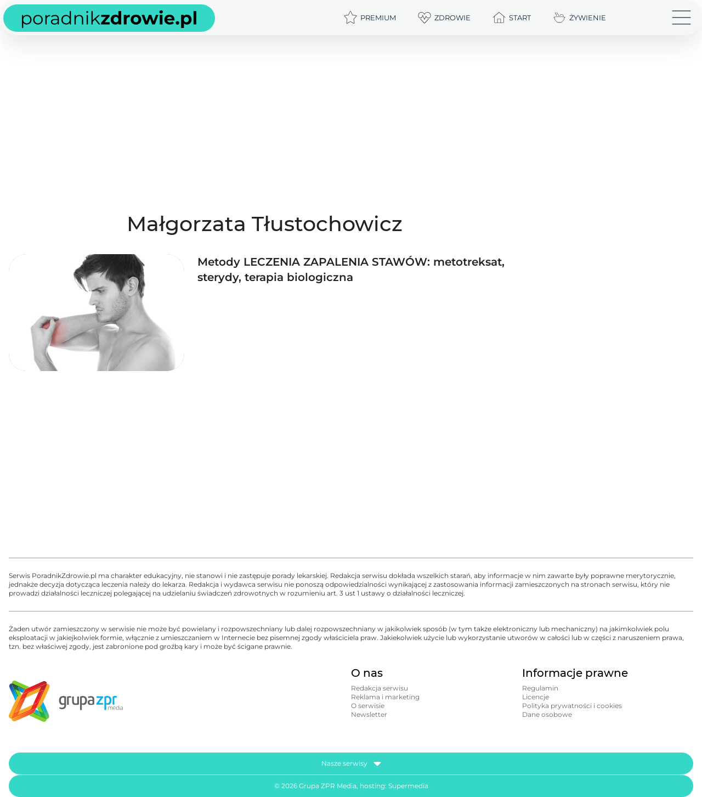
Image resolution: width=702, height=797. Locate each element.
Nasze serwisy (351, 763)
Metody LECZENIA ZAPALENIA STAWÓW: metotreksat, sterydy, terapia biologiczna (351, 269)
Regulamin (540, 688)
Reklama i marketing (385, 697)
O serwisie (367, 705)
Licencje (535, 697)
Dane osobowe (547, 714)
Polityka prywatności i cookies (572, 705)
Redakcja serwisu (379, 688)
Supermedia (408, 786)
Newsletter (369, 714)
